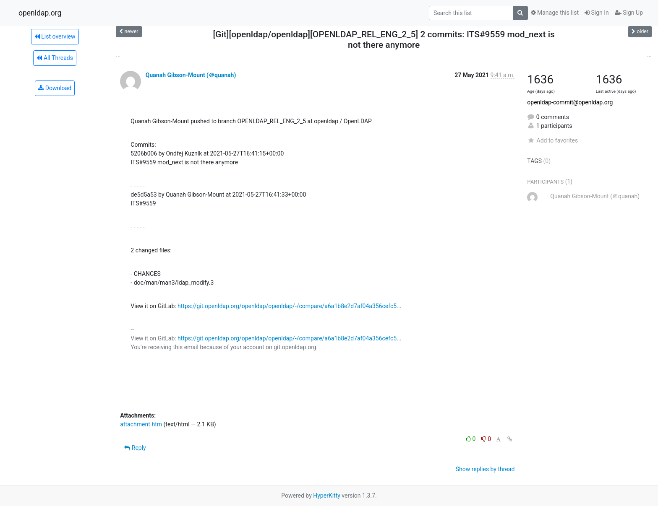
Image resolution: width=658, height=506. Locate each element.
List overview (55, 36)
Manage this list (555, 12)
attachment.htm (141, 424)
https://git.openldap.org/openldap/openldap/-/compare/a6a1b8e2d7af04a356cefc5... (289, 306)
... (118, 54)
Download (54, 88)
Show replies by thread (485, 469)
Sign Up (629, 12)
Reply (135, 447)
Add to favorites (552, 140)
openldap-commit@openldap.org (570, 102)
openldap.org (39, 13)
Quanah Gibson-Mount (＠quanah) (191, 75)
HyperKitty (326, 495)
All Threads (55, 57)
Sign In (597, 12)
